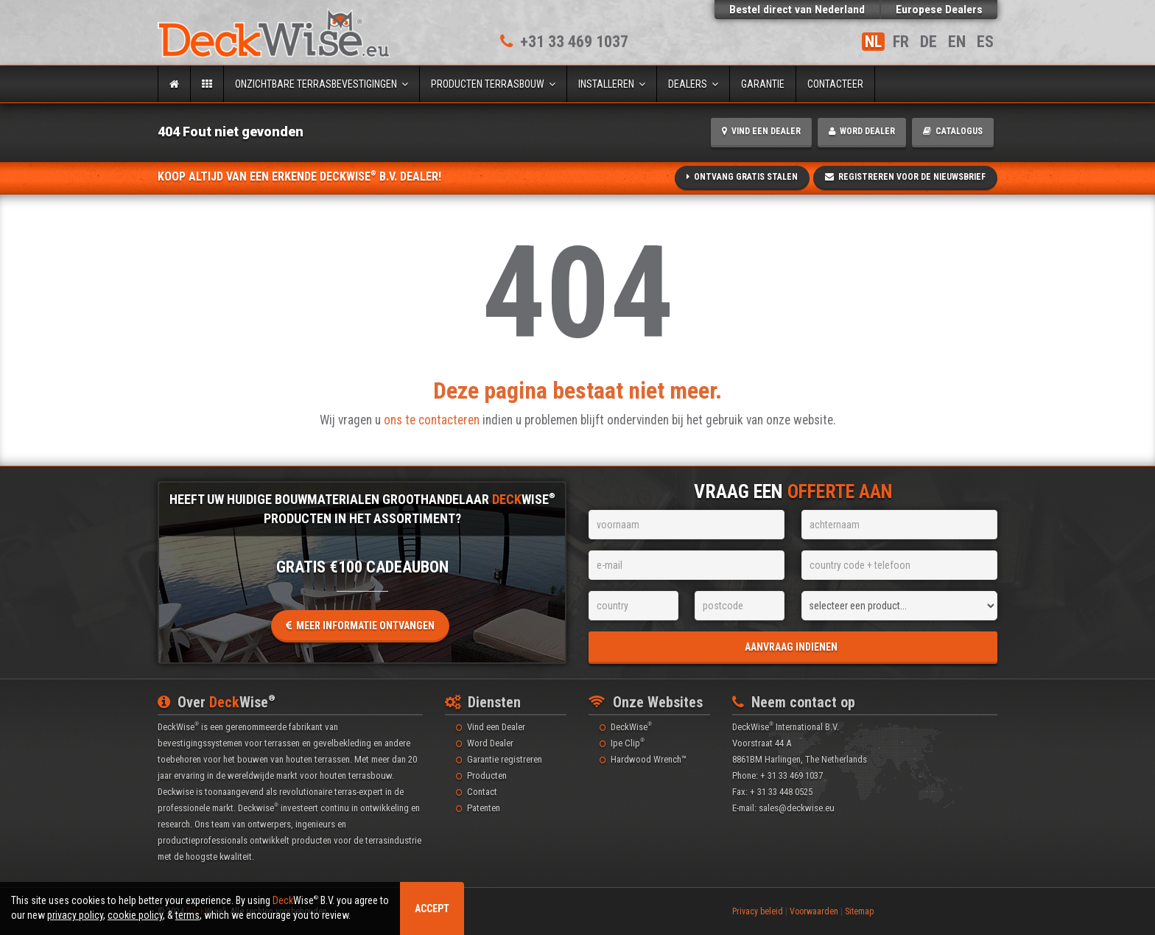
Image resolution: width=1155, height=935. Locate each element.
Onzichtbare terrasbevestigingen (321, 84)
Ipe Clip (628, 743)
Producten (487, 775)
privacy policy (75, 915)
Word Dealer (862, 131)
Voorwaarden (814, 911)
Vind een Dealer (761, 131)
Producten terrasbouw (493, 84)
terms (187, 915)
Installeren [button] (611, 84)
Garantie (762, 84)
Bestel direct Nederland (797, 9)
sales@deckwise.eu (797, 807)
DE (928, 41)
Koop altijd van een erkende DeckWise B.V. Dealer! (299, 176)
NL (873, 41)
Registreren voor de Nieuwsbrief (905, 177)
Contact (482, 791)
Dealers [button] (693, 84)
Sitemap (859, 911)
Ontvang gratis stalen (742, 177)
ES (985, 41)
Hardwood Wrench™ (649, 759)
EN (957, 41)
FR (901, 41)
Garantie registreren (504, 759)
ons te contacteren (432, 420)
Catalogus (953, 131)
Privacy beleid (757, 911)
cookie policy (135, 915)
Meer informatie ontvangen (360, 625)
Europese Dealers (939, 9)
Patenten (483, 807)
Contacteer (835, 84)
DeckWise (631, 726)
